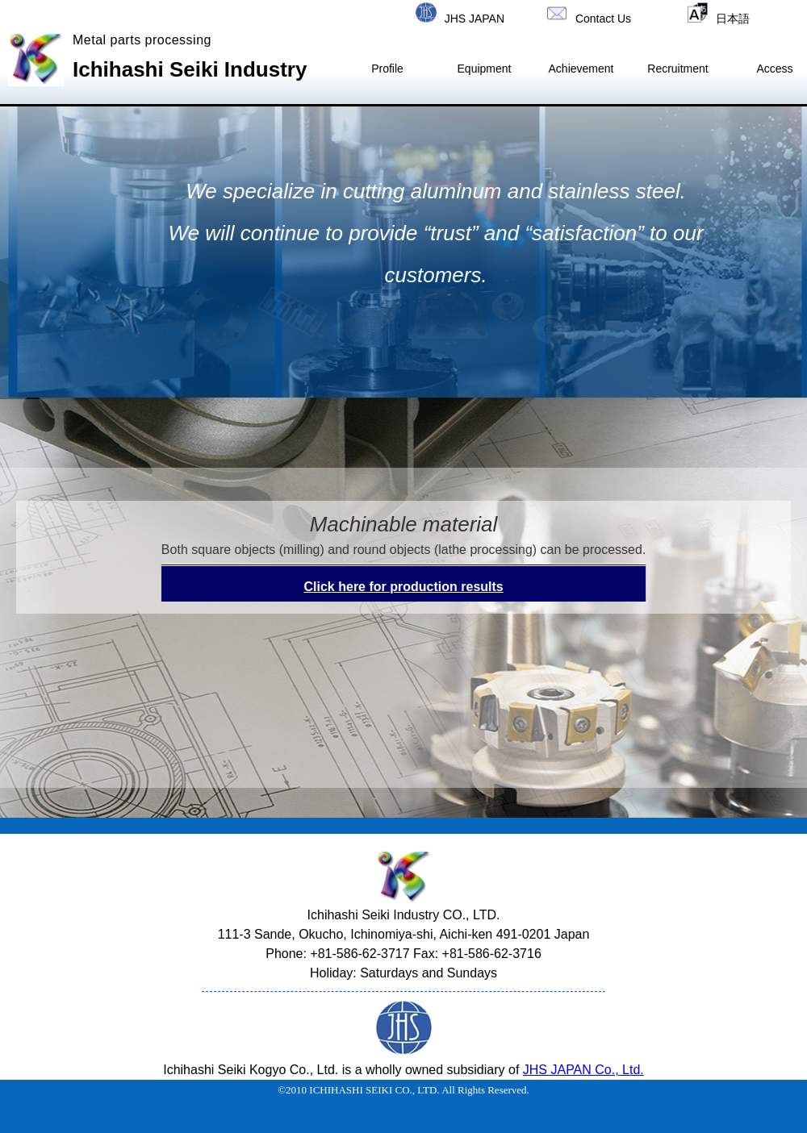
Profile (387, 68)
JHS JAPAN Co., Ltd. (583, 1070)
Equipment (485, 68)
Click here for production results (403, 587)
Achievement (581, 68)
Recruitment (677, 68)
